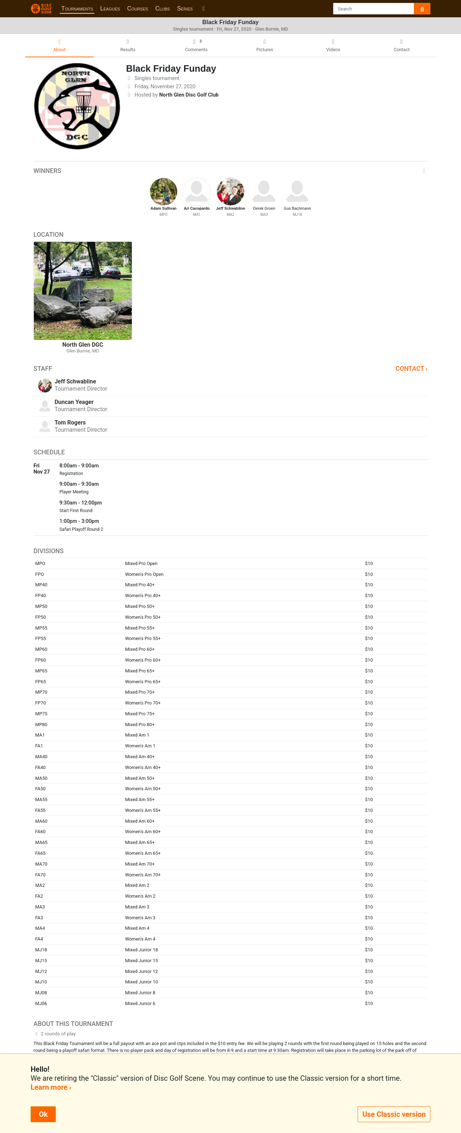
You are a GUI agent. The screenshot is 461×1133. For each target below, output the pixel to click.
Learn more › (51, 1087)
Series (185, 8)
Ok (43, 1114)
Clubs (162, 8)
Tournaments (77, 8)
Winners (230, 170)
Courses (137, 8)
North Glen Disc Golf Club (189, 95)
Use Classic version (394, 1114)
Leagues (110, 8)
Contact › (411, 368)
